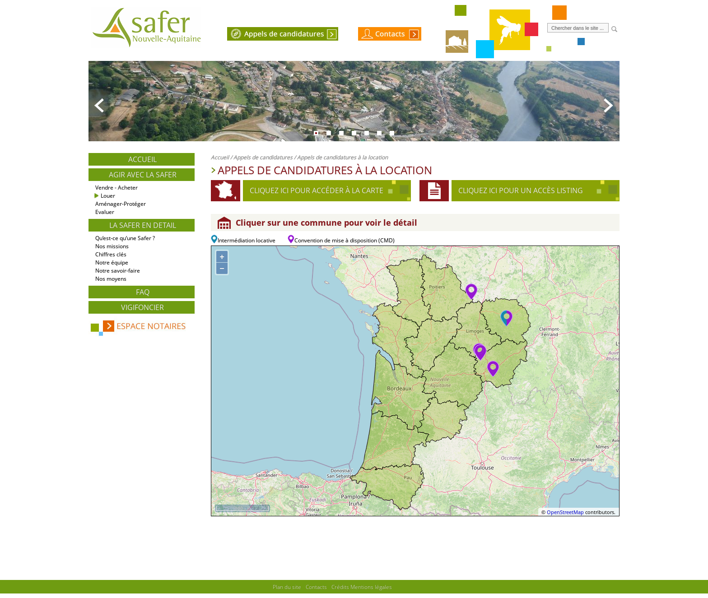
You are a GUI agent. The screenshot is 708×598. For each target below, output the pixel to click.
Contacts (316, 586)
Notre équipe (111, 262)
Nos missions (112, 246)
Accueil (142, 159)
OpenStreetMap (565, 512)
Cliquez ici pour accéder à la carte (316, 190)
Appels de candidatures (263, 157)
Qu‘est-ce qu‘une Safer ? (125, 238)
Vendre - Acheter (116, 187)
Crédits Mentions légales (361, 586)
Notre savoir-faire (117, 270)
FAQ (142, 292)
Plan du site (287, 586)
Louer (108, 195)
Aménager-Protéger (120, 204)
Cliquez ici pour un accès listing (520, 190)
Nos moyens (110, 279)
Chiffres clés (110, 254)
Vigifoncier (142, 307)
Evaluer (104, 212)
